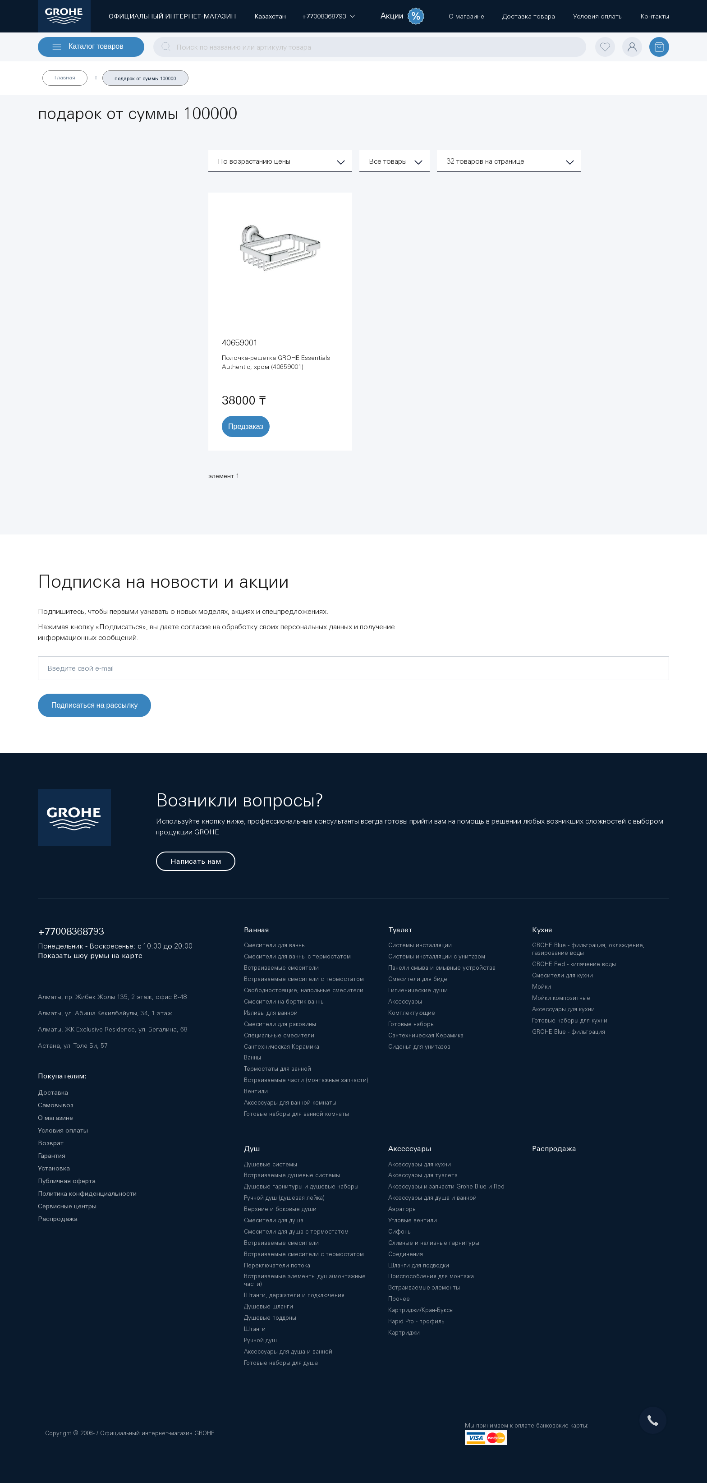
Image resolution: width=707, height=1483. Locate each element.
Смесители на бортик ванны (284, 1001)
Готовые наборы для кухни (569, 1020)
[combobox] (369, 47)
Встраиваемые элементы (424, 1287)
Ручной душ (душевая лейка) (284, 1197)
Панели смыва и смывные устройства (442, 967)
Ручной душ (260, 1340)
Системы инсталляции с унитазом (436, 956)
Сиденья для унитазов (419, 1046)
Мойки (541, 986)
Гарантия (51, 1155)
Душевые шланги (268, 1306)
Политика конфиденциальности (87, 1193)
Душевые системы (270, 1164)
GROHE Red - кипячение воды (574, 964)
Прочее (399, 1298)
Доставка (53, 1092)
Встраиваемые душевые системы (292, 1175)
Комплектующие (411, 1012)
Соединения (405, 1254)
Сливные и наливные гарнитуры (433, 1242)
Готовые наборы (411, 1024)
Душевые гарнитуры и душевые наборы (301, 1186)
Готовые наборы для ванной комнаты (296, 1113)
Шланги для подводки (418, 1265)
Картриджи (404, 1332)
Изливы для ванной (271, 1012)
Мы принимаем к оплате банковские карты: (526, 1425)
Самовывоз (55, 1105)
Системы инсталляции (420, 945)
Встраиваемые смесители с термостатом (304, 979)
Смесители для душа (273, 1220)
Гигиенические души (418, 990)
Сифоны (400, 1231)
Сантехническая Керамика (281, 1046)
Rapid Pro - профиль (416, 1321)
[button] (324, 16)
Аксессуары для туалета (423, 1175)
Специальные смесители (279, 1035)
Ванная (256, 930)
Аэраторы (402, 1209)
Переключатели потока (277, 1265)
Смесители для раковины (280, 1024)
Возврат (51, 1143)
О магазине (55, 1117)
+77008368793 (71, 931)
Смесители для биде (417, 979)
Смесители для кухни (562, 975)
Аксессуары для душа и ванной (288, 1351)
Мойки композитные (561, 998)
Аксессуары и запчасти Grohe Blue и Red (446, 1186)
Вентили (256, 1091)
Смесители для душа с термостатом (296, 1231)
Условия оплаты (63, 1130)
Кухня (542, 930)
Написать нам (195, 861)
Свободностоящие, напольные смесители (303, 990)
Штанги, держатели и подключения (294, 1295)
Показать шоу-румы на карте (90, 955)
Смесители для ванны (275, 945)
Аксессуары (405, 1001)
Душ (252, 1148)
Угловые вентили (412, 1220)
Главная (65, 77)
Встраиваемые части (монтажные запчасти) (306, 1080)
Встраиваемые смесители (281, 967)
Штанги (255, 1329)
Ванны (252, 1057)
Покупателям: (62, 1076)
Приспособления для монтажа (431, 1276)
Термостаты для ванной (277, 1068)
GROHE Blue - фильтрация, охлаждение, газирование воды (588, 949)
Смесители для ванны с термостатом (297, 956)
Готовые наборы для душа (281, 1362)
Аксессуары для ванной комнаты (290, 1102)
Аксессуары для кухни (563, 1009)
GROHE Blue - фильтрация (568, 1031)
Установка (54, 1168)
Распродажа (58, 1218)
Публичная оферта (67, 1180)
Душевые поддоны (270, 1317)
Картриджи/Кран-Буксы (421, 1310)
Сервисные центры (67, 1206)
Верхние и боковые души (280, 1209)
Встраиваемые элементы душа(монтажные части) (305, 1280)
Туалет (400, 930)
